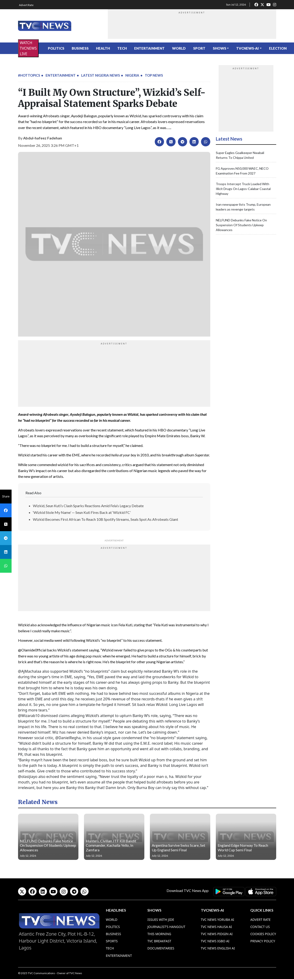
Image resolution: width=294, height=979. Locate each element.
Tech (122, 48)
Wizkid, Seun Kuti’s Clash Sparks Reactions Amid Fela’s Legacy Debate (88, 505)
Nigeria (132, 75)
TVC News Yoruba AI (217, 919)
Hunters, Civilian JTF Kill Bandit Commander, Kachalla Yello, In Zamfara (111, 845)
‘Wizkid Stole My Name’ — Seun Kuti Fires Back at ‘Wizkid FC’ (82, 512)
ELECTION (278, 48)
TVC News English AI (218, 948)
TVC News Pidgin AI (217, 934)
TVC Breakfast (159, 941)
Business (80, 48)
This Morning (159, 934)
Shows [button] (219, 48)
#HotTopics (29, 75)
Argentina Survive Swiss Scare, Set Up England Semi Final (178, 847)
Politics (56, 48)
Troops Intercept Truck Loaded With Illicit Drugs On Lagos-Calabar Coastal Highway (243, 189)
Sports (112, 941)
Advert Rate (26, 5)
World (179, 48)
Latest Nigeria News (100, 75)
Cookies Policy (263, 934)
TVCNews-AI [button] (247, 48)
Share (5, 496)
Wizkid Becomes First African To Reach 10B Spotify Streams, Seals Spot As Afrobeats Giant (105, 519)
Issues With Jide (160, 919)
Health (103, 48)
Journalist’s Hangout (166, 927)
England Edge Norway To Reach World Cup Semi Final (243, 847)
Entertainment (149, 48)
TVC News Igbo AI (215, 941)
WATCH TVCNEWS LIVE (28, 48)
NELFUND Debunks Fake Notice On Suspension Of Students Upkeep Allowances (241, 225)
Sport (199, 48)
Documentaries (160, 948)
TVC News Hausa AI (216, 927)
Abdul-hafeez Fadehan (42, 138)
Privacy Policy (262, 941)
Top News (154, 75)
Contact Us (260, 927)
